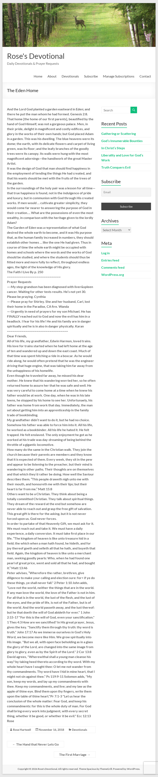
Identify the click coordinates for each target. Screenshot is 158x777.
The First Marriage (74, 754)
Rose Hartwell (22, 729)
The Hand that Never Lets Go (35, 744)
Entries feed (110, 260)
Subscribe (91, 76)
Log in (105, 253)
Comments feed (113, 267)
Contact (145, 76)
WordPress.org (112, 274)
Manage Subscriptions (118, 76)
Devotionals (70, 76)
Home (38, 76)
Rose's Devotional (36, 55)
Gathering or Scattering (118, 133)
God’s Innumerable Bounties (122, 141)
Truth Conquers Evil (115, 167)
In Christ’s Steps (113, 148)
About (52, 76)
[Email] (126, 192)
